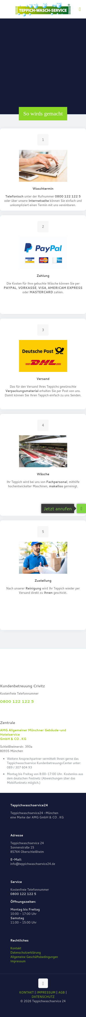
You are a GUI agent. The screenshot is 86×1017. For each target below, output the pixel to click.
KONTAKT (26, 992)
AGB (61, 992)
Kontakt (15, 948)
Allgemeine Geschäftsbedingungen (34, 957)
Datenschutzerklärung (25, 952)
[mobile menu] (80, 9)
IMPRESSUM (46, 992)
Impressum (18, 961)
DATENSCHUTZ (43, 997)
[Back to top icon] (43, 983)
